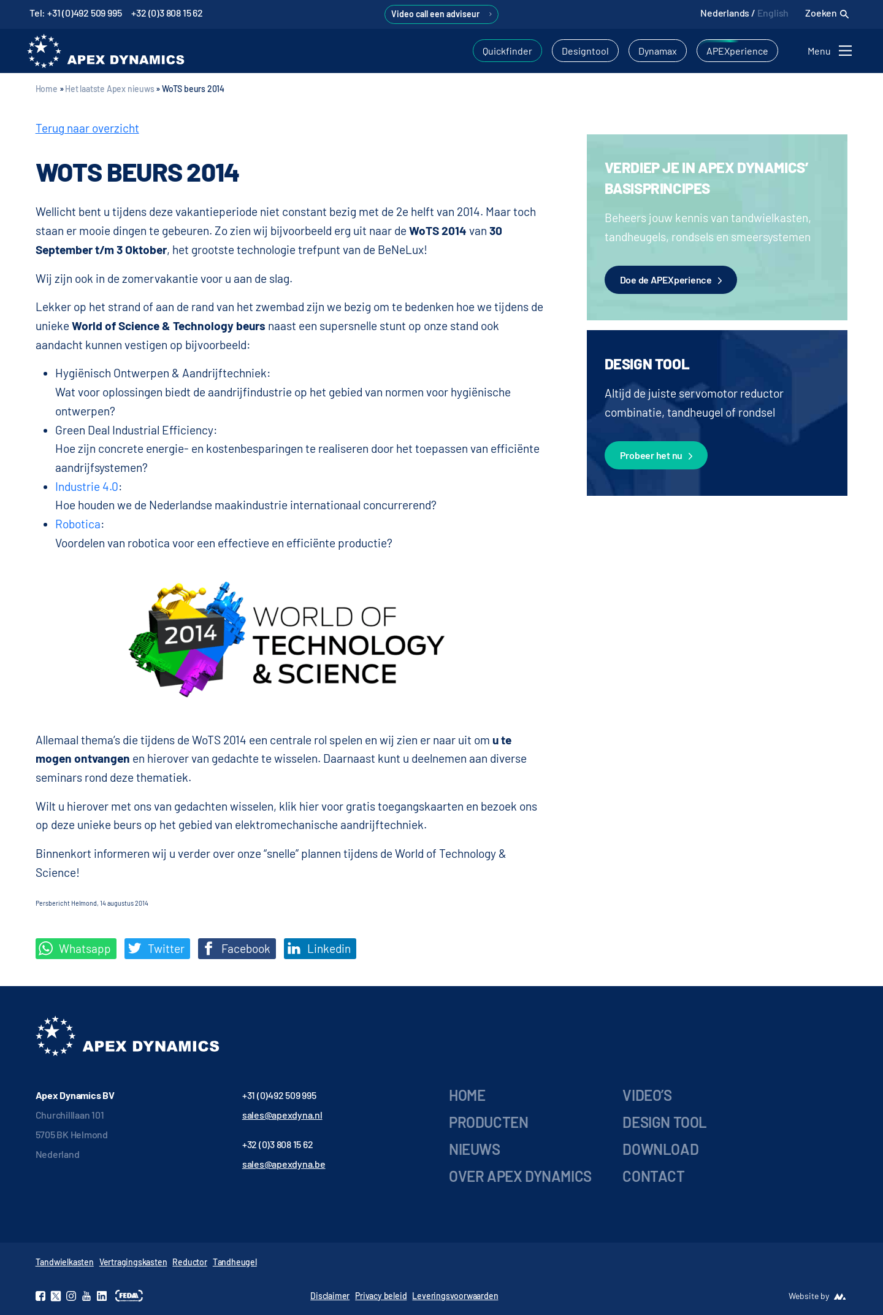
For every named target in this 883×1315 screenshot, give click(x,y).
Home (47, 88)
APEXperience (737, 50)
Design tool (664, 1122)
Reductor (189, 1262)
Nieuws (474, 1149)
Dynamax (657, 50)
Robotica (78, 524)
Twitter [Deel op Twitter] (156, 948)
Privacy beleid (381, 1295)
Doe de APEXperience (671, 281)
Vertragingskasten (133, 1262)
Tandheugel (235, 1262)
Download (660, 1149)
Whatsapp (75, 948)
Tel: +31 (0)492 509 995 (75, 12)
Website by (809, 1295)
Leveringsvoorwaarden (455, 1295)
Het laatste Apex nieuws (109, 88)
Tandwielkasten (65, 1262)
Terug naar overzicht (87, 128)
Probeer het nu (656, 456)
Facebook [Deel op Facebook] (235, 948)
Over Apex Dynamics (520, 1176)
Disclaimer (330, 1295)
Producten (488, 1122)
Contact (653, 1176)
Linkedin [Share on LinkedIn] (319, 948)
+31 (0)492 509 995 (279, 1095)
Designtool (585, 50)
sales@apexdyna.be (284, 1164)
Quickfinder (507, 50)
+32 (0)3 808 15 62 (166, 12)
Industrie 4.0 (86, 486)
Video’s (646, 1095)
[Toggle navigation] (832, 50)
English (773, 12)
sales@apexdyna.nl (282, 1114)
